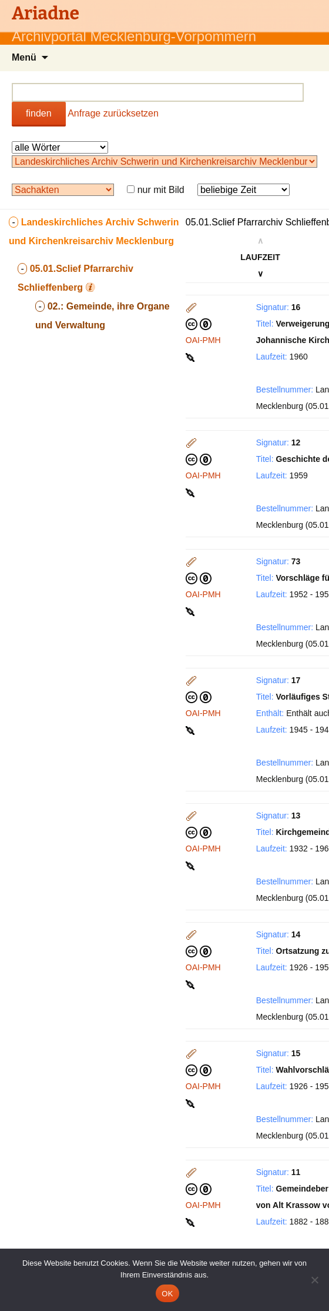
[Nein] (314, 1280)
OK (167, 1293)
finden (39, 113)
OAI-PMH (203, 340)
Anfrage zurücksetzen (113, 113)
